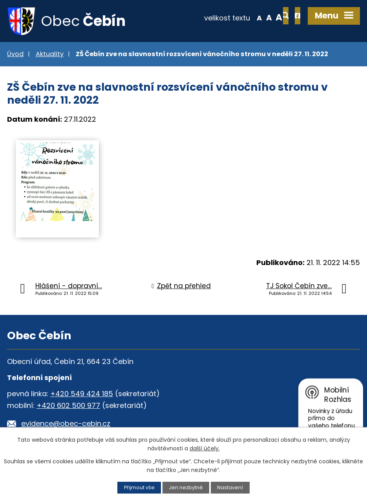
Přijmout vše (139, 487)
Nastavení (230, 487)
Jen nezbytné (186, 487)
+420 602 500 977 (68, 406)
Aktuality (50, 54)
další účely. (205, 448)
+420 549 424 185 (81, 394)
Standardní (243, 17)
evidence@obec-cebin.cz (65, 424)
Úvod (15, 54)
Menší (234, 17)
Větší (254, 17)
